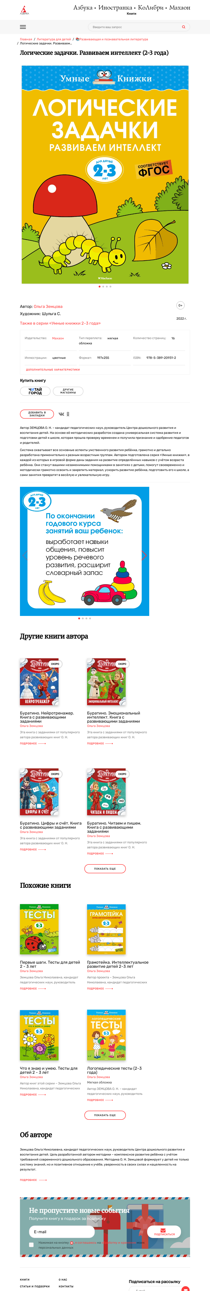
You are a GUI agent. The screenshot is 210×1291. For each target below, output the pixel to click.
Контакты (66, 1286)
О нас (63, 1279)
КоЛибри (150, 8)
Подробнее (33, 743)
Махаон (179, 8)
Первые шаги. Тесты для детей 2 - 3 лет (50, 964)
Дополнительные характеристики (53, 369)
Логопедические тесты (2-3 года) (114, 1070)
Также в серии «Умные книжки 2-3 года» (60, 323)
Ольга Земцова (48, 306)
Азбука (82, 8)
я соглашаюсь (85, 1243)
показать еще (105, 868)
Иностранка (115, 8)
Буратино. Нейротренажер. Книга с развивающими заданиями (47, 717)
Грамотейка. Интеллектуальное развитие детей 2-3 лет (118, 964)
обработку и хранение (119, 1243)
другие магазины (68, 391)
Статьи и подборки (35, 1286)
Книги (131, 13)
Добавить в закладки (37, 414)
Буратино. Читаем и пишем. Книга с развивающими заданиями (114, 827)
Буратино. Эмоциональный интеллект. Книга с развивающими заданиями (113, 717)
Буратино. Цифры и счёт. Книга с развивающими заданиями (51, 825)
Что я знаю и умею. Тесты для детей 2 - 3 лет (49, 1070)
